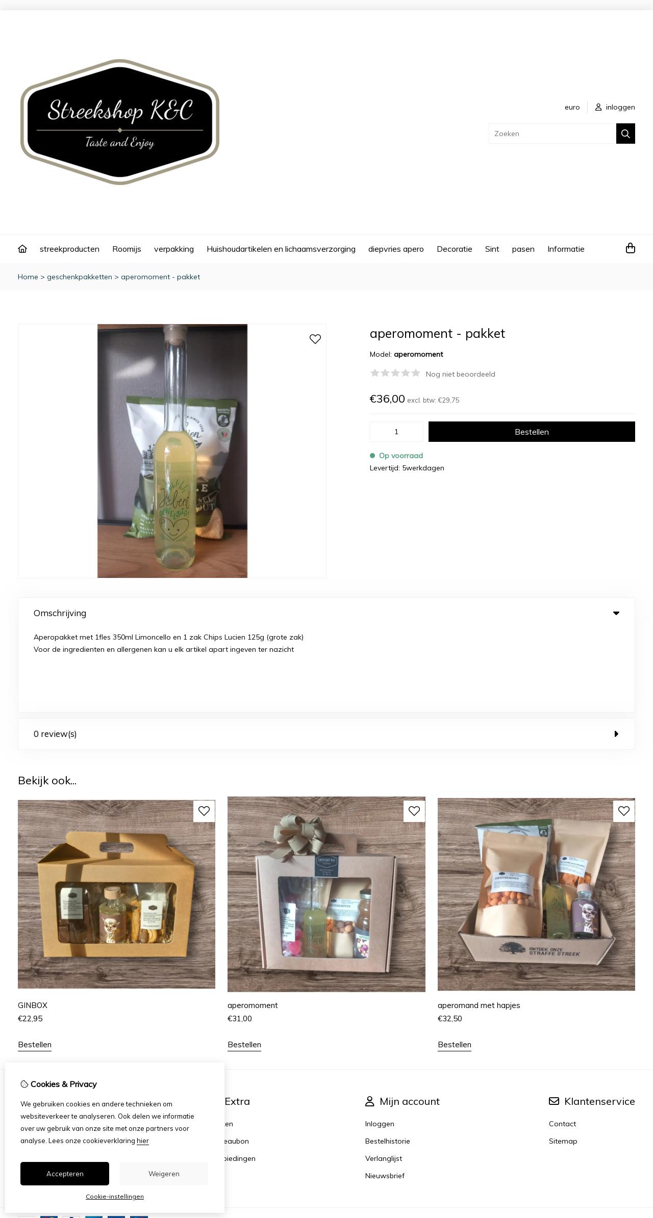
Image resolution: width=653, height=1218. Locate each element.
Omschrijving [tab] (326, 612)
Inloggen (379, 1039)
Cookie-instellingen (115, 1196)
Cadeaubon (229, 1056)
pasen (523, 249)
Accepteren (65, 1174)
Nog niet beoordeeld (460, 374)
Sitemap (563, 1056)
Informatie (566, 249)
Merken (221, 1039)
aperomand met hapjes (479, 920)
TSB (629, 1137)
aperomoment (253, 920)
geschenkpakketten (79, 276)
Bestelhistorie (387, 1056)
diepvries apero (396, 249)
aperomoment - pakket (160, 276)
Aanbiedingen (232, 1073)
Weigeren (164, 1174)
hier (143, 1140)
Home (28, 276)
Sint (492, 249)
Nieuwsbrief (385, 1091)
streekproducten (69, 249)
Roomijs (126, 249)
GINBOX (32, 920)
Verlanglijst (383, 1073)
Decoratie (454, 249)
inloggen (615, 107)
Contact (562, 1039)
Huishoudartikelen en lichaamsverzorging (281, 249)
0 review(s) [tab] (326, 649)
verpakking (174, 249)
